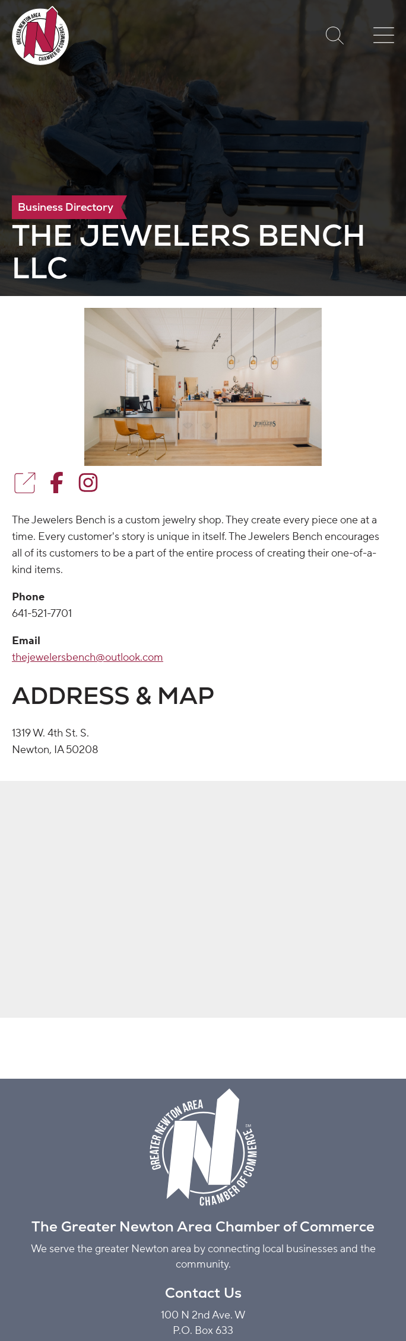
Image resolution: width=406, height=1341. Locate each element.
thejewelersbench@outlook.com (87, 657)
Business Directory (65, 207)
